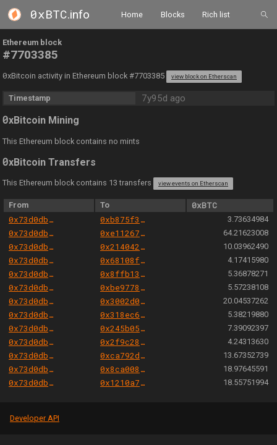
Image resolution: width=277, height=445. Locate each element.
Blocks (173, 14)
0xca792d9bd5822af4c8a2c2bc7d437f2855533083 (124, 355)
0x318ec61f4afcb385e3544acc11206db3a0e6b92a (124, 315)
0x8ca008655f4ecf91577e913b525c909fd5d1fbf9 (124, 369)
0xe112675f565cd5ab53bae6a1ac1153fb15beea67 (124, 233)
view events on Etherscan (193, 183)
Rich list (216, 14)
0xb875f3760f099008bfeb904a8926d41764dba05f (124, 219)
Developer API (34, 418)
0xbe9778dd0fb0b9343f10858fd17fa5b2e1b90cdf (124, 287)
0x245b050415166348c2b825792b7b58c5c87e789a (124, 328)
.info (60, 14)
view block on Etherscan (204, 76)
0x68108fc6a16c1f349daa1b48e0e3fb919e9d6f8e (124, 260)
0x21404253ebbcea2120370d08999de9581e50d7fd (124, 247)
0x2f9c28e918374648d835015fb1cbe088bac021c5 (124, 342)
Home (132, 14)
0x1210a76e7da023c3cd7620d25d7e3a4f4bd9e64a (124, 383)
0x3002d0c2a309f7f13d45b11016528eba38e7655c (124, 301)
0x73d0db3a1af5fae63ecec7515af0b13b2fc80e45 (32, 219)
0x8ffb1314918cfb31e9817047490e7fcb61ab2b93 (124, 274)
